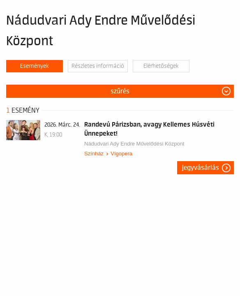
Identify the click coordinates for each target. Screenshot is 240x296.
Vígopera (121, 153)
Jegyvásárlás (200, 167)
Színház (94, 153)
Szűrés (120, 91)
